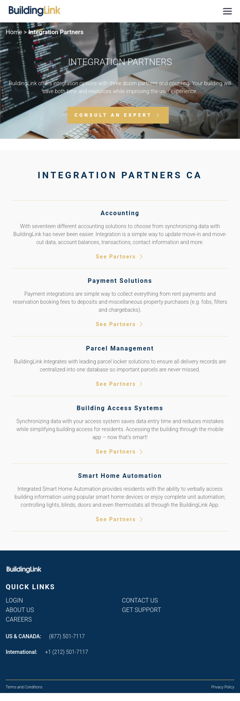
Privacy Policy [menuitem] (222, 687)
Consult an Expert (113, 115)
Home (14, 32)
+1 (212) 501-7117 (66, 652)
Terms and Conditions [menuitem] (24, 687)
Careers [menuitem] (19, 619)
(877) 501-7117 (67, 636)
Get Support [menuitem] (141, 610)
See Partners (120, 257)
